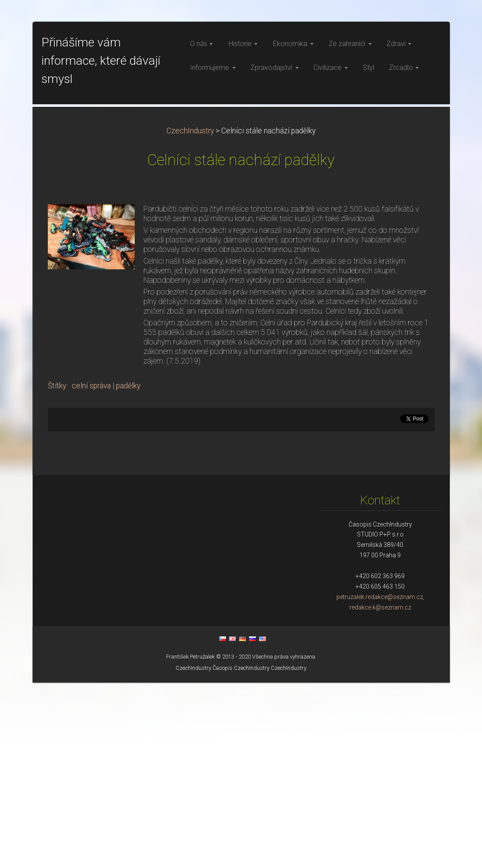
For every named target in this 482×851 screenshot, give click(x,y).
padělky (128, 554)
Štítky (57, 554)
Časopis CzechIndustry (241, 836)
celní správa (91, 554)
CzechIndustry (190, 299)
